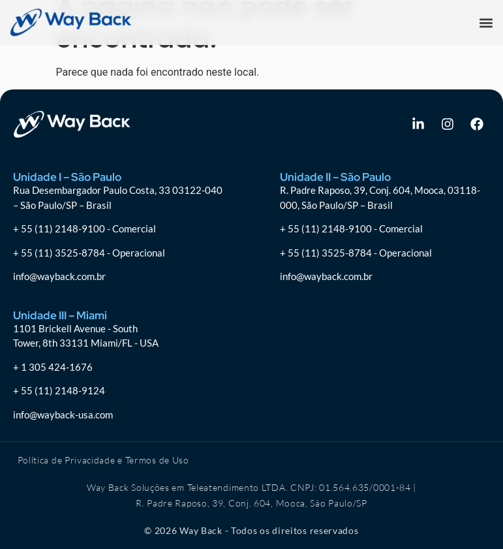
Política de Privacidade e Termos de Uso (103, 459)
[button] (485, 22)
